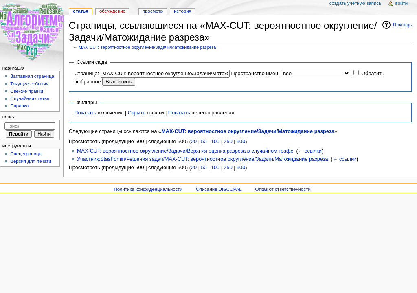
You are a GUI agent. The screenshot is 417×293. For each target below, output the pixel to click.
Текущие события (29, 83)
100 (215, 141)
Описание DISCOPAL (219, 189)
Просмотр (153, 11)
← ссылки (310, 151)
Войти (401, 3)
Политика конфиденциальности (148, 189)
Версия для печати (30, 161)
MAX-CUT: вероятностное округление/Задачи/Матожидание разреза (147, 47)
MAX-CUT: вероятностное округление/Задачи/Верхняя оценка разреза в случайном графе (185, 151)
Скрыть (136, 113)
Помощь (402, 25)
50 (204, 141)
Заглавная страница (32, 76)
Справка (19, 105)
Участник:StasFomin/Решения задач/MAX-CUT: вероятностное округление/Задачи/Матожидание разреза (202, 159)
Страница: (86, 74)
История (182, 11)
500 (241, 141)
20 (194, 141)
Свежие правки (26, 91)
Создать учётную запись (355, 3)
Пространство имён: (255, 74)
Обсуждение (112, 11)
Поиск (8, 116)
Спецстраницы (26, 153)
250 (228, 141)
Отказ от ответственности (282, 189)
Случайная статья (29, 98)
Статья (80, 11)
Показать (85, 113)
